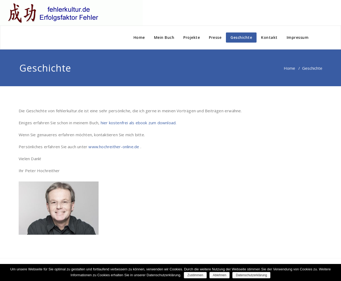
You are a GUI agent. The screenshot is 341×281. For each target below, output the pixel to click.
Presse (215, 37)
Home (139, 37)
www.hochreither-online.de (114, 146)
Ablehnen (219, 275)
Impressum (298, 37)
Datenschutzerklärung (251, 275)
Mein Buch (164, 37)
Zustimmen (195, 275)
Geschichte (241, 37)
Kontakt (269, 37)
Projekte (191, 37)
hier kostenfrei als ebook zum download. (139, 122)
